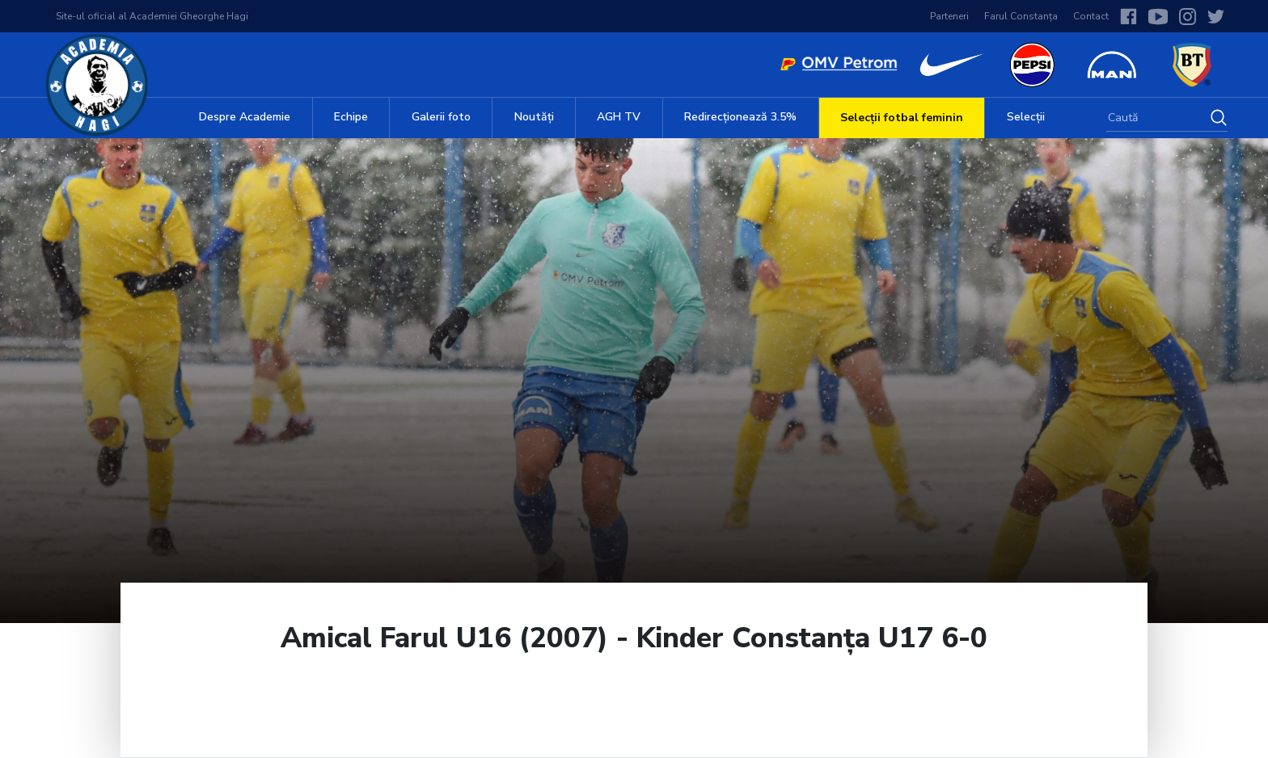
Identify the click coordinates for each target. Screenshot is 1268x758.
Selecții (1026, 116)
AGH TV (618, 116)
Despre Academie (244, 116)
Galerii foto (441, 116)
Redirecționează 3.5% (740, 116)
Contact (1091, 16)
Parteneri (949, 16)
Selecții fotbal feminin (901, 117)
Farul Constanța (1021, 16)
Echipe (351, 116)
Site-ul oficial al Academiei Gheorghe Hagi (152, 16)
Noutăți (534, 116)
